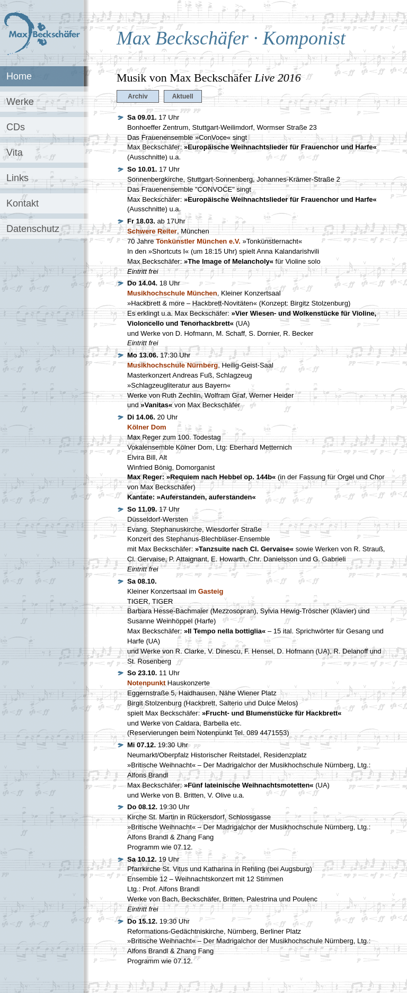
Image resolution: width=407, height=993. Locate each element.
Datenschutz (32, 228)
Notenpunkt (146, 683)
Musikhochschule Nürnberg (172, 365)
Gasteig (211, 591)
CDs (15, 127)
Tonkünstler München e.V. (198, 241)
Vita (14, 152)
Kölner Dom (146, 427)
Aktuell (182, 96)
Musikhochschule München (172, 293)
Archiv (137, 96)
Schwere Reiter (152, 231)
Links (17, 178)
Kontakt (22, 203)
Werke (20, 101)
